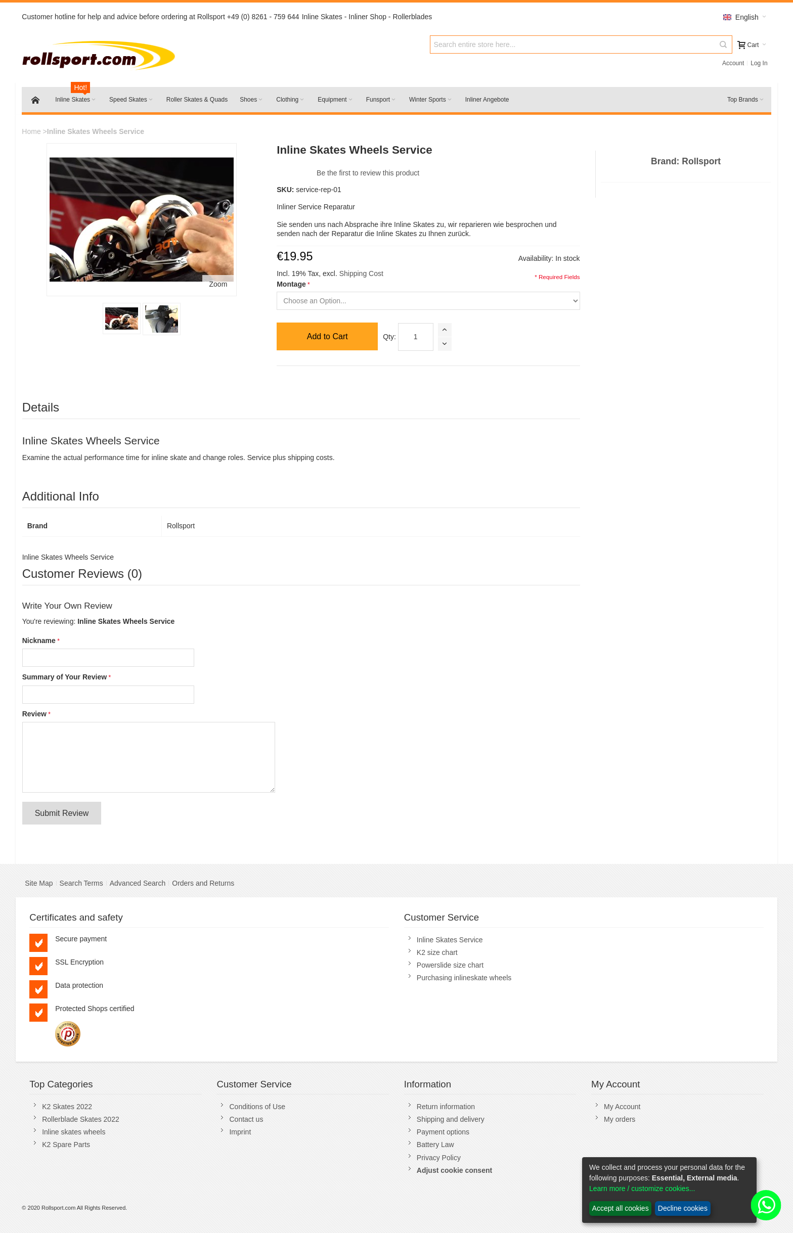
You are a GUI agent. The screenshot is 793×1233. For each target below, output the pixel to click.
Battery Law (435, 1144)
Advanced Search (138, 883)
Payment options (443, 1132)
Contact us (246, 1119)
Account (733, 63)
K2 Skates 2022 (67, 1107)
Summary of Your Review (64, 677)
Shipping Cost (361, 273)
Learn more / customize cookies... (642, 1188)
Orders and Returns (203, 883)
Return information (446, 1107)
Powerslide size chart (450, 965)
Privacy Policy (439, 1158)
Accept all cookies (620, 1208)
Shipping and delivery (450, 1119)
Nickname (39, 640)
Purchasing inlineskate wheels (464, 978)
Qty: (389, 337)
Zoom (218, 284)
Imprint (240, 1132)
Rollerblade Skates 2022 (80, 1119)
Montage (291, 284)
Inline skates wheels (73, 1132)
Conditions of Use (257, 1107)
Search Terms (81, 883)
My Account (622, 1107)
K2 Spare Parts (66, 1144)
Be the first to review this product (368, 173)
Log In (759, 63)
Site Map (39, 883)
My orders (619, 1119)
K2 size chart (437, 952)
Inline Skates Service (450, 940)
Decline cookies (683, 1208)
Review (34, 714)
